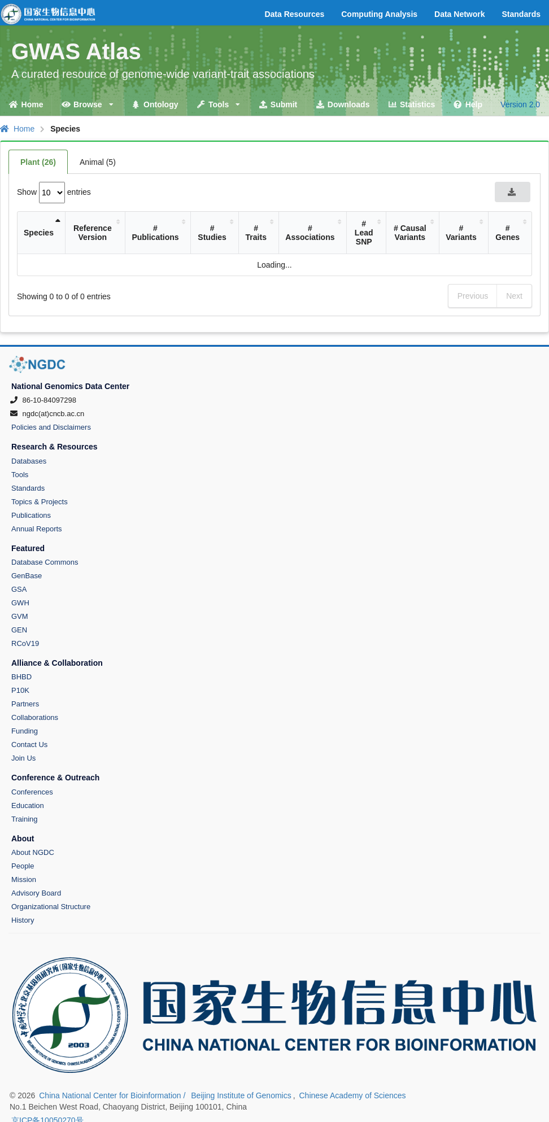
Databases (28, 461)
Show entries (54, 192)
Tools (19, 474)
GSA (19, 589)
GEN (19, 630)
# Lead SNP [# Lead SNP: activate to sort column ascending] (364, 232)
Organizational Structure (50, 906)
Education (27, 805)
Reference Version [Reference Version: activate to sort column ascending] (92, 233)
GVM (19, 616)
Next (514, 295)
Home (17, 129)
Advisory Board (36, 893)
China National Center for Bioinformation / (113, 1095)
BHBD (21, 677)
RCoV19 (25, 643)
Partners (25, 704)
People (22, 866)
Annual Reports (36, 529)
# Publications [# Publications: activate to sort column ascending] (155, 233)
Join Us (23, 758)
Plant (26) (38, 162)
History (22, 920)
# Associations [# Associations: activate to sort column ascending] (309, 233)
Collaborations (34, 717)
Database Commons (45, 562)
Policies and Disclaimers (51, 427)
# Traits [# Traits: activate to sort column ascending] (256, 233)
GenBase (26, 575)
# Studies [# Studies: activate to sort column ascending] (212, 233)
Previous (472, 295)
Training (24, 819)
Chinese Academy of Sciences (352, 1095)
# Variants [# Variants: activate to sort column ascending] (461, 233)
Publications (31, 515)
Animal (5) (98, 162)
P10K (20, 690)
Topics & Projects (39, 501)
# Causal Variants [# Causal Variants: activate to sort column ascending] (410, 233)
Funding (24, 731)
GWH (20, 603)
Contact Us (29, 744)
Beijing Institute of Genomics (241, 1095)
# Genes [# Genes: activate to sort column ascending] (507, 233)
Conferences (32, 792)
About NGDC (32, 852)
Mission (23, 879)
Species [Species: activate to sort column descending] (39, 232)
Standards (28, 488)
